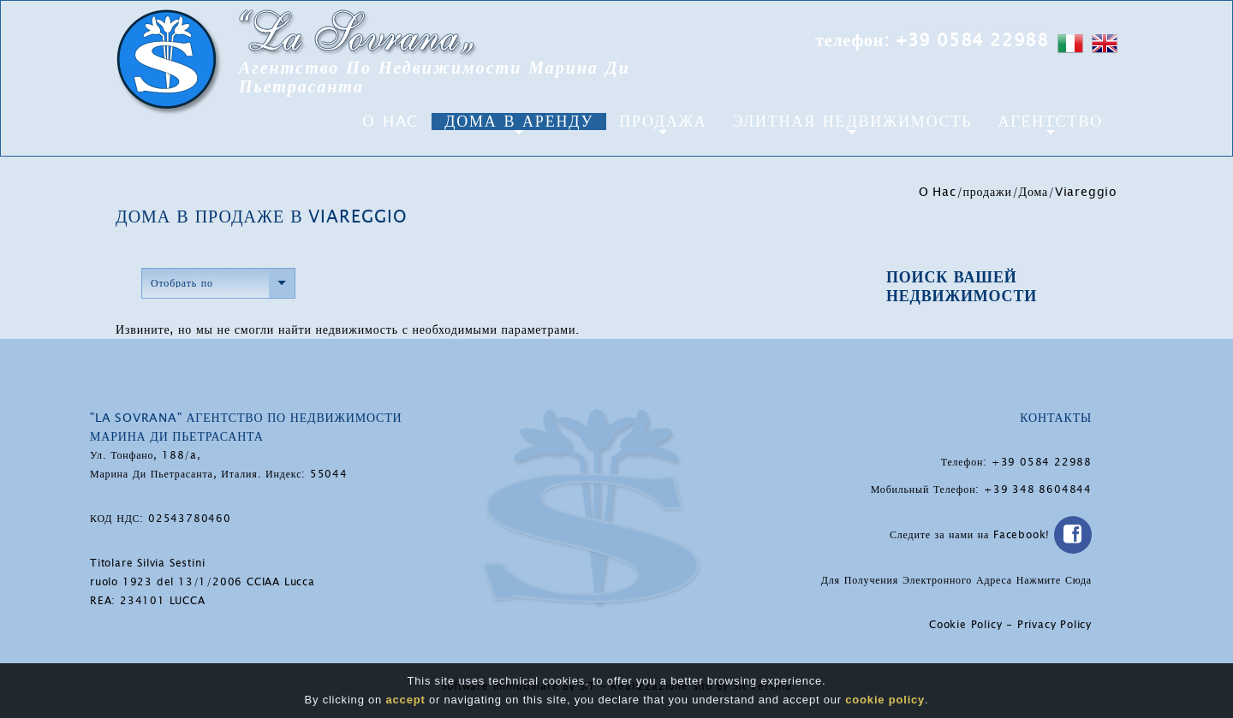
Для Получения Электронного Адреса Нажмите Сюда (956, 580)
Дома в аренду (518, 121)
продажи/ (991, 191)
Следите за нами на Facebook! (991, 534)
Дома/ (1037, 191)
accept (406, 700)
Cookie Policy (965, 624)
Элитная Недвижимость (852, 121)
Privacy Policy (1054, 624)
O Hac (390, 121)
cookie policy (885, 700)
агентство (1050, 121)
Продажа (662, 121)
